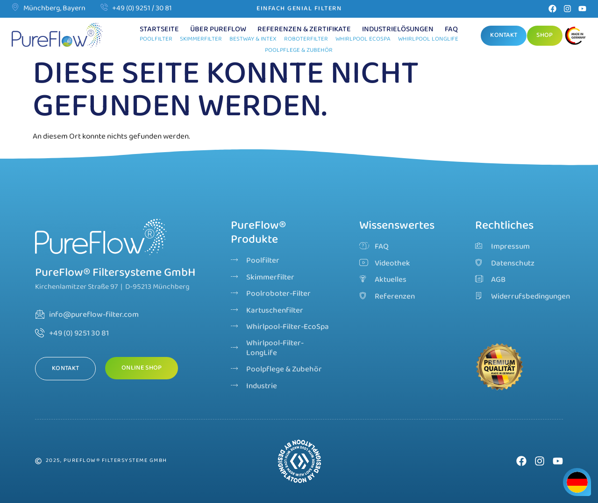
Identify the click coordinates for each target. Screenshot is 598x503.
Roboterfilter (306, 39)
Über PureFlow (218, 29)
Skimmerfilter (201, 39)
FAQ (451, 29)
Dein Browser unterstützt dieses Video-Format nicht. (299, 461)
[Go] (576, 37)
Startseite (159, 29)
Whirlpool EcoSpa (363, 39)
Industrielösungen (398, 29)
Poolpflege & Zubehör (299, 50)
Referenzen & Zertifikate (304, 29)
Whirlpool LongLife (428, 39)
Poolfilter (156, 39)
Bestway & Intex (253, 39)
